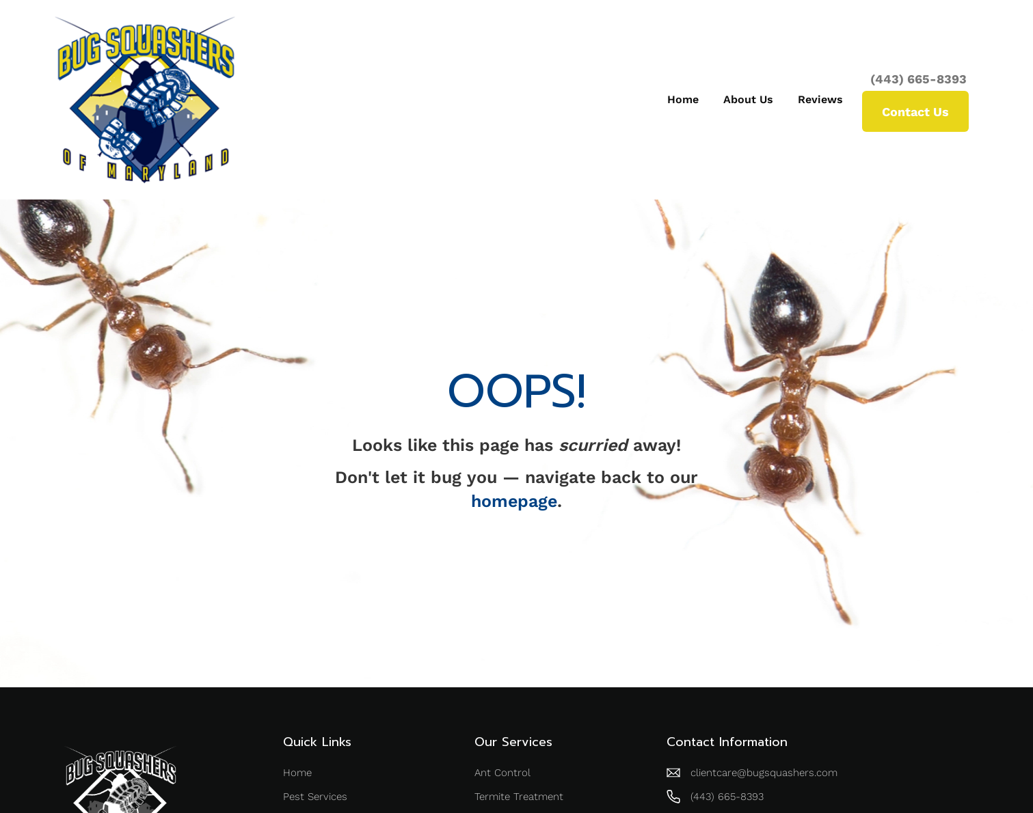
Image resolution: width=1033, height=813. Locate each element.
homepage (514, 501)
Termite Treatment (518, 796)
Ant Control (502, 773)
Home (683, 99)
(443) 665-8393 (918, 79)
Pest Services (315, 796)
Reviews (820, 99)
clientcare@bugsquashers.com (763, 773)
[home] (145, 100)
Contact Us (915, 112)
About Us (748, 99)
